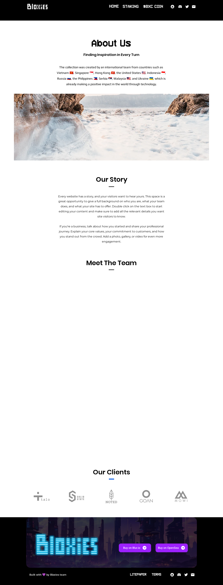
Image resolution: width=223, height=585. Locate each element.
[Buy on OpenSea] (172, 548)
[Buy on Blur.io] (135, 548)
